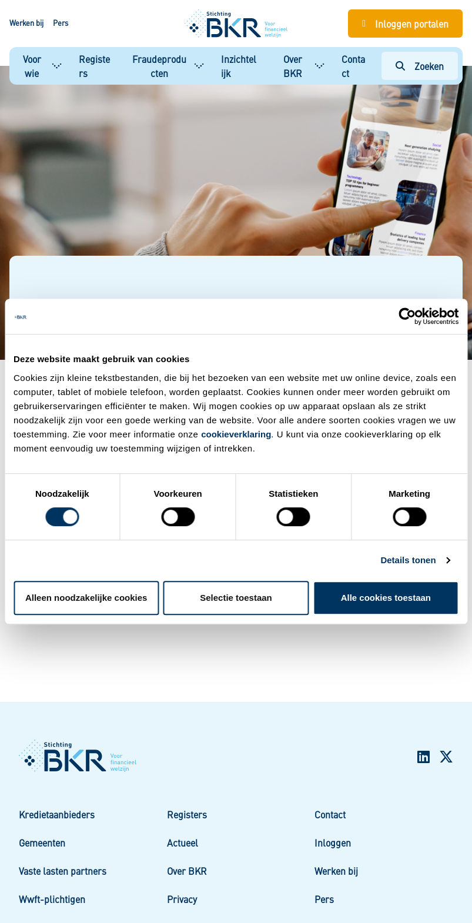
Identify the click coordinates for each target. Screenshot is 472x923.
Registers (94, 65)
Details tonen (408, 560)
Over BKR (292, 65)
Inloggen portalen (411, 23)
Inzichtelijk (238, 65)
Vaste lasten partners (62, 870)
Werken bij (26, 23)
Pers (60, 23)
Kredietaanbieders (57, 814)
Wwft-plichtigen (52, 898)
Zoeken (429, 65)
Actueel (182, 842)
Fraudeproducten (159, 65)
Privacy (182, 898)
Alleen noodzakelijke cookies (86, 598)
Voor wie (32, 65)
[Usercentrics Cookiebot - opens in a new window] (407, 316)
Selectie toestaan (236, 598)
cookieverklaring (236, 434)
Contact (353, 65)
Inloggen (332, 842)
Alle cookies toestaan (386, 598)
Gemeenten (42, 842)
